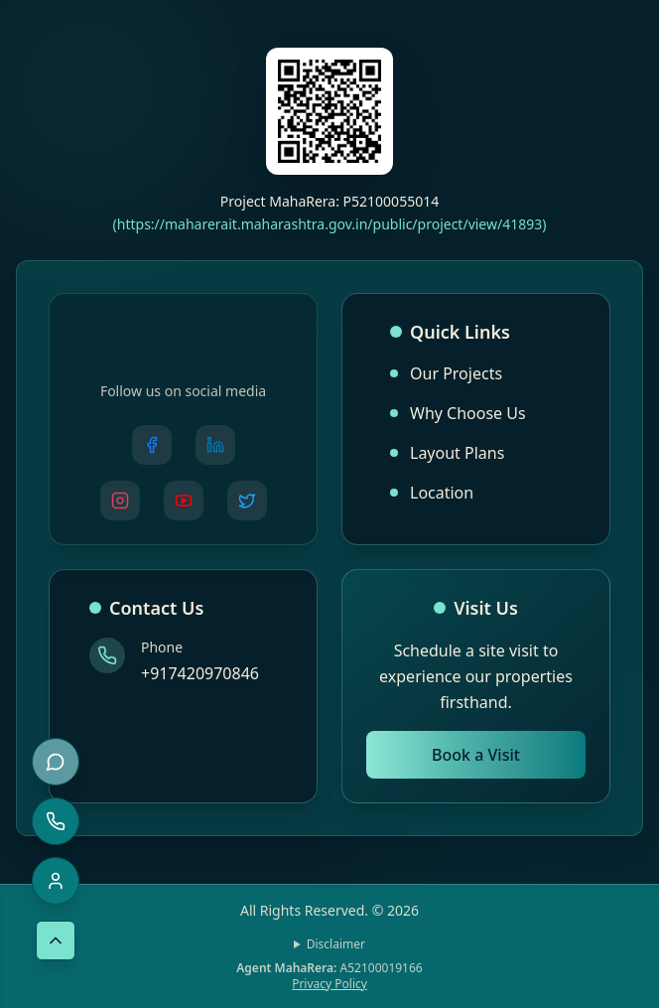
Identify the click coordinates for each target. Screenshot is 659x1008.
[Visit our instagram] (120, 500)
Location (431, 493)
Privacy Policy (329, 983)
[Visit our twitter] (247, 500)
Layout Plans (447, 453)
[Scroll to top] (55, 940)
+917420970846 (200, 673)
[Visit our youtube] (183, 500)
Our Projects (446, 373)
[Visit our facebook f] (152, 445)
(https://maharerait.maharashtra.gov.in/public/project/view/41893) (330, 224)
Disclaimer (336, 944)
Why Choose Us (458, 413)
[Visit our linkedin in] (215, 445)
